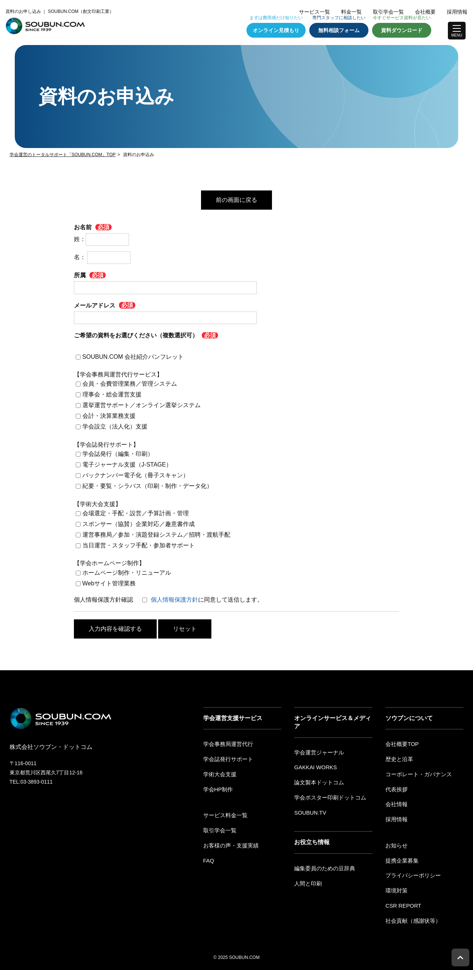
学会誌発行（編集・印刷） (117, 454)
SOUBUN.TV (309, 811)
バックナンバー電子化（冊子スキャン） (135, 475)
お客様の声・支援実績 (229, 843)
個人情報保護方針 (174, 599)
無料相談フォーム (339, 30)
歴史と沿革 (398, 758)
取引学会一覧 (388, 12)
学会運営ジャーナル (317, 752)
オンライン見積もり (276, 30)
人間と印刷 (307, 881)
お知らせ (395, 843)
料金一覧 (351, 12)
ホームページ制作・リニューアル (126, 573)
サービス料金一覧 (224, 813)
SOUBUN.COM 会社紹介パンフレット (133, 356)
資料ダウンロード (401, 30)
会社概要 (425, 12)
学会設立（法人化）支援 (114, 426)
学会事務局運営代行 (226, 744)
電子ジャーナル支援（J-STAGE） (127, 464)
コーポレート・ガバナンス (416, 773)
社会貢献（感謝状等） (411, 916)
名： (102, 257)
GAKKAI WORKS (314, 767)
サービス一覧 (314, 12)
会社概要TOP (401, 744)
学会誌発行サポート (226, 758)
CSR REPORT (402, 901)
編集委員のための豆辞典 (322, 866)
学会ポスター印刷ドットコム (327, 796)
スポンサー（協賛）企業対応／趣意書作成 (138, 524)
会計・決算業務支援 (109, 416)
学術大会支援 (218, 773)
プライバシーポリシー (411, 872)
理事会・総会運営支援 (112, 394)
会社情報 (395, 802)
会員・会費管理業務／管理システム (129, 384)
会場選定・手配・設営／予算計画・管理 (135, 513)
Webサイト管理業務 (109, 583)
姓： (101, 239)
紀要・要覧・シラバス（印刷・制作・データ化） (147, 486)
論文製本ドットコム (317, 781)
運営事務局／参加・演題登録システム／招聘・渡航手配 (156, 535)
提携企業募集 (400, 857)
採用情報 (457, 12)
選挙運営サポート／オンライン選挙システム (141, 405)
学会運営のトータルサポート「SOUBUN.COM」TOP (63, 154)
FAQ (208, 857)
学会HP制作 (217, 788)
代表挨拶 (395, 788)
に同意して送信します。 (207, 599)
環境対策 (395, 887)
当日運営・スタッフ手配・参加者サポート (138, 545)
